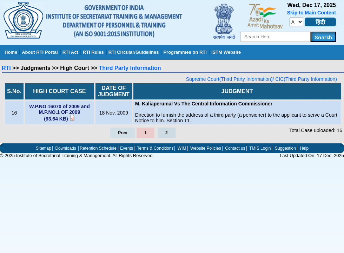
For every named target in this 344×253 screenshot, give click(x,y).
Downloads (65, 148)
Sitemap (43, 148)
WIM (182, 148)
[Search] (323, 37)
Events (126, 148)
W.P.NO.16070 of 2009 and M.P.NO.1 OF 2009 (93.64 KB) (59, 113)
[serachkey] (275, 37)
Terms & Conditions (155, 148)
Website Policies (205, 148)
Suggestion (285, 148)
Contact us (235, 148)
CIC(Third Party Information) (305, 79)
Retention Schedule (98, 148)
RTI (6, 68)
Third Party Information (130, 68)
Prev (122, 132)
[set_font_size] (296, 22)
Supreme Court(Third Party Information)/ (230, 79)
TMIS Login (260, 148)
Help (304, 148)
